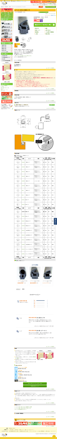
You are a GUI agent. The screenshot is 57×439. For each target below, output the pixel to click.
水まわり (2, 88)
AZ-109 (23, 185)
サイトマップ (53, 431)
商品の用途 (48, 33)
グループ (16, 409)
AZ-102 (23, 162)
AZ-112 (23, 171)
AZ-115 (23, 176)
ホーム (2, 1)
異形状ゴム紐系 (29, 406)
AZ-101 (23, 199)
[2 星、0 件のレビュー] (40, 305)
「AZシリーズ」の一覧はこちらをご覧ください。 (23, 55)
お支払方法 (16, 429)
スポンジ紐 (2, 90)
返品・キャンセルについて (29, 429)
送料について (21, 429)
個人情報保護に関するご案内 (13, 431)
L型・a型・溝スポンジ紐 (5, 87)
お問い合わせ (48, 30)
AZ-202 (23, 244)
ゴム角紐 (2, 86)
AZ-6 (23, 195)
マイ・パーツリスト (50, 4)
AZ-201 (23, 253)
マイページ (39, 4)
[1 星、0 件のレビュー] (40, 307)
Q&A (55, 4)
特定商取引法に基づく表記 (24, 431)
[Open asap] (54, 436)
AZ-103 (23, 216)
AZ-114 (23, 235)
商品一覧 (36, 28)
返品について (37, 30)
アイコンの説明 (41, 18)
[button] (19, 275)
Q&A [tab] (23, 289)
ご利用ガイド (14, 1)
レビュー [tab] (18, 289)
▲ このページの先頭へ (50, 88)
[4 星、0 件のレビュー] (40, 302)
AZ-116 (23, 204)
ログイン (35, 4)
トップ (15, 406)
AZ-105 (23, 166)
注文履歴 (44, 4)
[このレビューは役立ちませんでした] (52, 326)
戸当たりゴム (28, 408)
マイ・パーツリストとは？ (51, 13)
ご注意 (36, 33)
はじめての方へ (7, 1)
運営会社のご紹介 (12, 428)
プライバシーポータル (32, 431)
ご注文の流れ (11, 429)
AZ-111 (23, 239)
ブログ (19, 1)
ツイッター (23, 1)
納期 (46, 28)
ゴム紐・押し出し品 (21, 406)
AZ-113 (23, 230)
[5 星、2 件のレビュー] (40, 300)
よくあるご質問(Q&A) (41, 431)
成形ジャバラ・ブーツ (4, 89)
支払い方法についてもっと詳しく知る (35, 383)
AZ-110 (23, 249)
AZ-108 (23, 225)
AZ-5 (23, 190)
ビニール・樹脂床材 (4, 85)
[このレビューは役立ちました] (50, 326)
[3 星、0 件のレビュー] (40, 304)
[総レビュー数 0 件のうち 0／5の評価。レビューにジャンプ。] (50, 15)
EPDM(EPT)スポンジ (22, 409)
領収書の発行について (35, 386)
